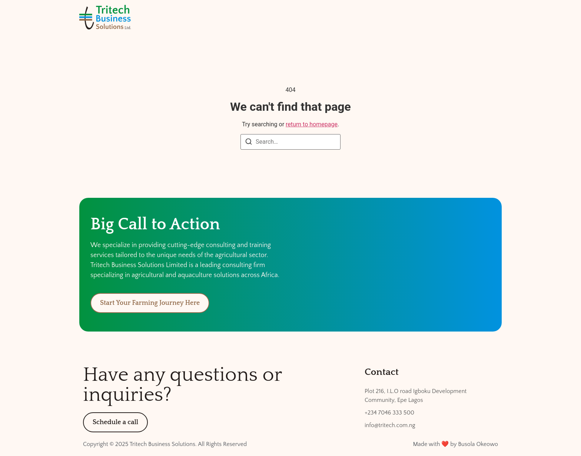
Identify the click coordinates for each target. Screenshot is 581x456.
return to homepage (312, 124)
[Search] (248, 143)
